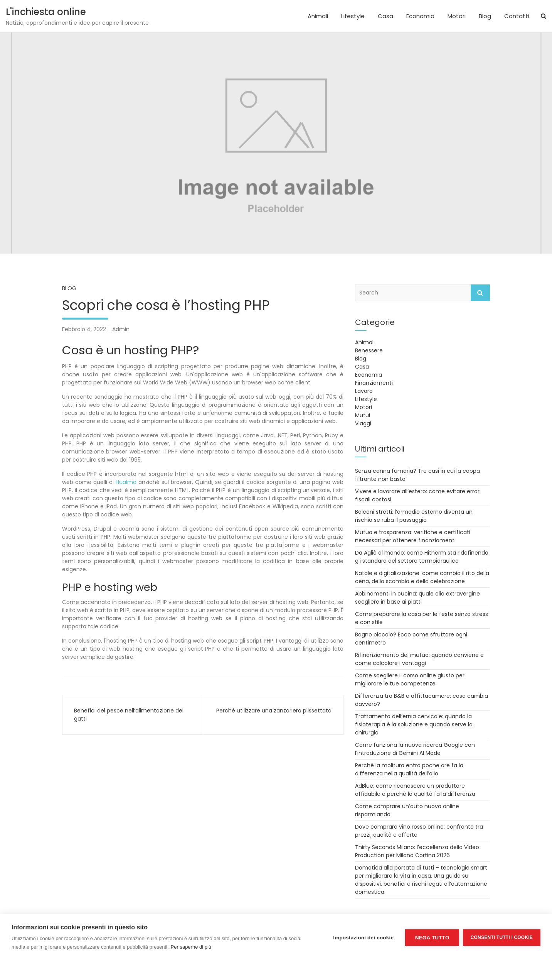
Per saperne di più (191, 947)
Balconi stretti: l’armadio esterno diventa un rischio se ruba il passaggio (414, 516)
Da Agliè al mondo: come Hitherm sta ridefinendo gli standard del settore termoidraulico (421, 557)
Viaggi (363, 423)
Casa (385, 16)
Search (480, 292)
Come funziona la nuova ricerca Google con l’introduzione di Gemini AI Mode (415, 749)
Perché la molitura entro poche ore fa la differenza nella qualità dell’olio (409, 769)
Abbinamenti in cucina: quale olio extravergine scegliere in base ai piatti (417, 598)
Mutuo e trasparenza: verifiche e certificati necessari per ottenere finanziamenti (412, 536)
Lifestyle (353, 16)
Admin (121, 329)
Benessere (369, 350)
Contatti (516, 16)
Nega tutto (432, 938)
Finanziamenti (374, 383)
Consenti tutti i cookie (502, 937)
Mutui (362, 415)
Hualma (126, 482)
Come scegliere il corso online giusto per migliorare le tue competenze (409, 679)
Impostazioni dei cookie (363, 938)
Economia (420, 16)
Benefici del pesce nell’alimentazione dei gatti (128, 714)
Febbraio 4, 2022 (84, 329)
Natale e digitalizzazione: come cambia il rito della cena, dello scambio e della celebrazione (422, 577)
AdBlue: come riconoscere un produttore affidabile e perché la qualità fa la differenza (415, 790)
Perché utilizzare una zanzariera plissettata (274, 710)
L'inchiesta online (46, 11)
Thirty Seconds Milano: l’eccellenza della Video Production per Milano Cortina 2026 (417, 851)
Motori (457, 16)
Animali (318, 16)
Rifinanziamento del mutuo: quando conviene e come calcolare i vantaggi (419, 659)
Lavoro (364, 391)
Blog (485, 16)
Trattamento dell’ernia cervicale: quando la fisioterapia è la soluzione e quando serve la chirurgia (414, 724)
